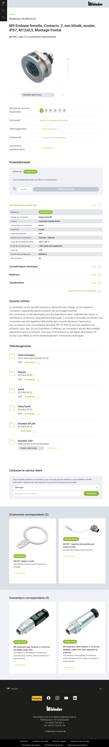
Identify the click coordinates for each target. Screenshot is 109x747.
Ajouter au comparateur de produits (54, 120)
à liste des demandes (66, 189)
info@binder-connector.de (55, 731)
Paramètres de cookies (31, 745)
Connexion (24, 741)
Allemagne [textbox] (19, 487)
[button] (3, 3)
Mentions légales (59, 741)
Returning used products (77, 745)
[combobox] (38, 95)
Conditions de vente (40, 741)
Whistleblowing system (54, 745)
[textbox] (36, 94)
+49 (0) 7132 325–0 (56, 723)
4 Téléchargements (50, 129)
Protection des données (79, 741)
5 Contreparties (47, 148)
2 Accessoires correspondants (53, 138)
